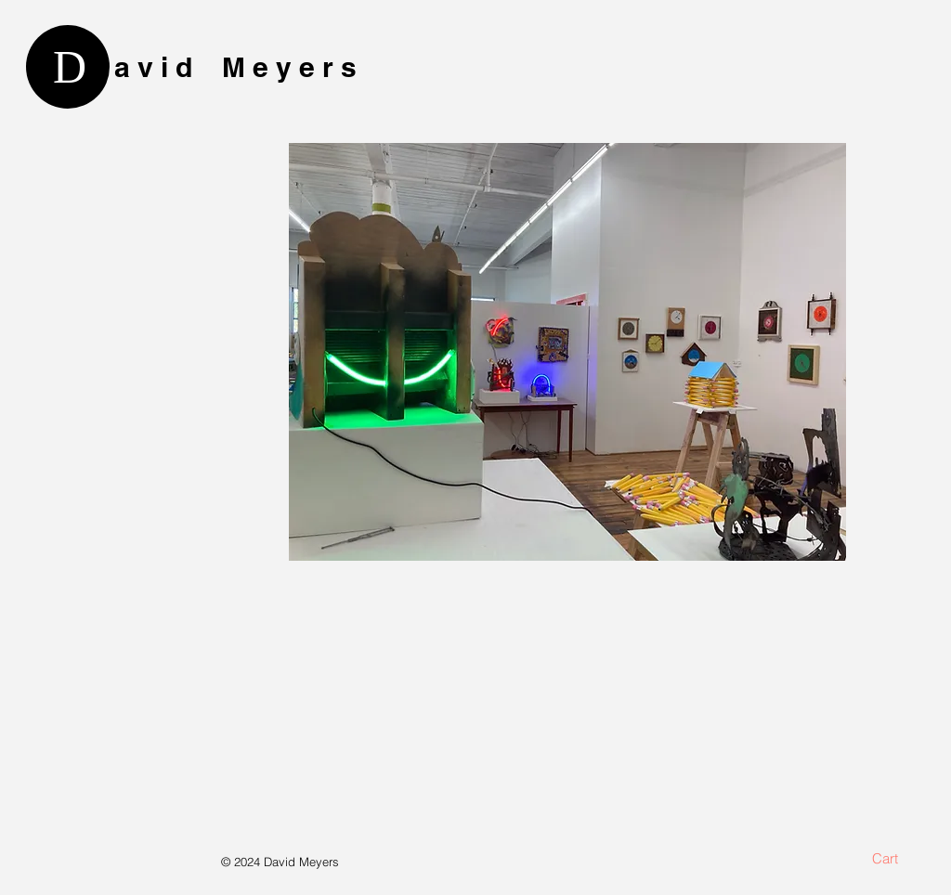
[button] (896, 859)
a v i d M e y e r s (235, 67)
